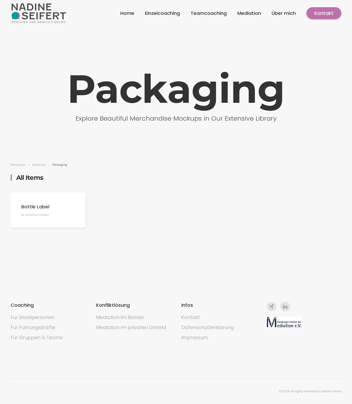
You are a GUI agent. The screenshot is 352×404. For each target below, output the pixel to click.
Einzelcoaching (162, 13)
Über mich (284, 13)
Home (127, 13)
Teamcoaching (209, 13)
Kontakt (323, 13)
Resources (18, 165)
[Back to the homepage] (39, 13)
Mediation (249, 13)
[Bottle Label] (48, 210)
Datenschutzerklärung (207, 327)
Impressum (194, 337)
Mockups (38, 165)
